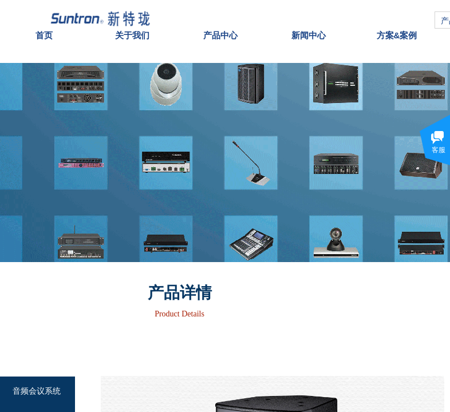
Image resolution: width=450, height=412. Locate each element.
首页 (44, 29)
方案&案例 (397, 29)
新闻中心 (308, 29)
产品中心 (220, 29)
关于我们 (132, 29)
